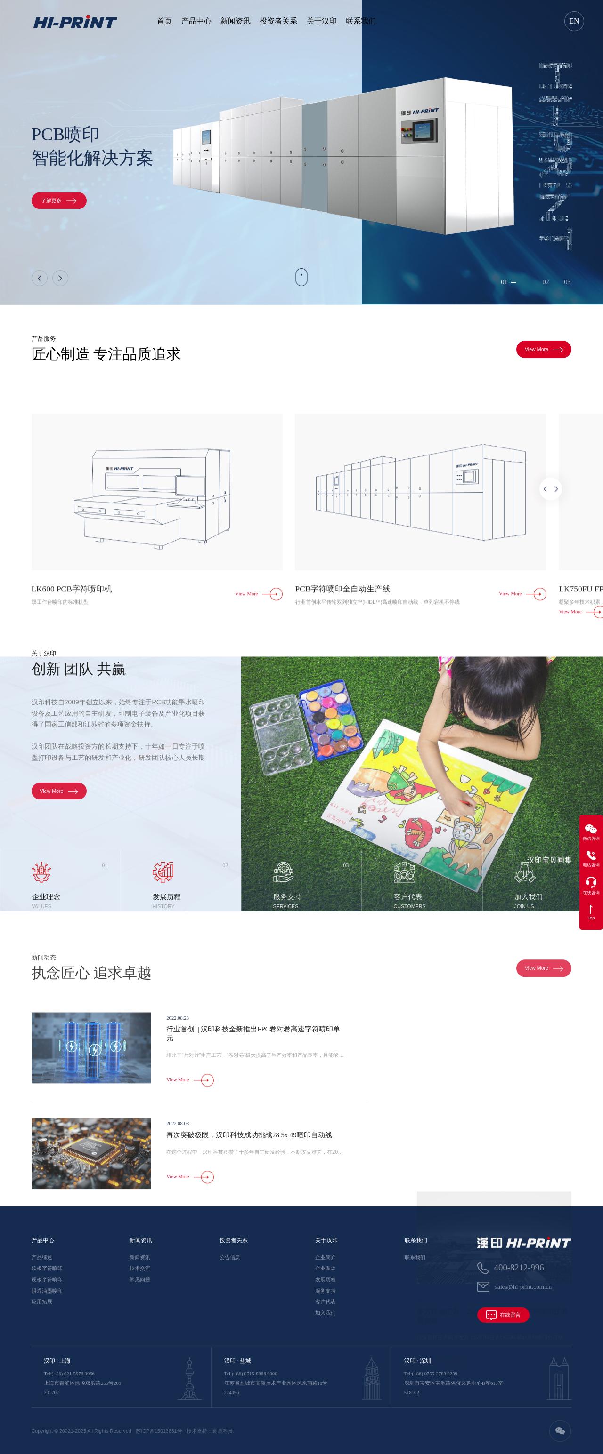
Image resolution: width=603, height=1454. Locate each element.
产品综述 (42, 1257)
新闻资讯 (235, 21)
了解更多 (59, 206)
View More (544, 352)
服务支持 (325, 1291)
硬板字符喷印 (47, 1279)
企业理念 (325, 1268)
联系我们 (361, 21)
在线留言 (503, 1315)
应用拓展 (42, 1301)
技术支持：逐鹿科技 (210, 1431)
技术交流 (140, 1268)
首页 (164, 21)
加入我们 (325, 1313)
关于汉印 (322, 21)
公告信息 (230, 1257)
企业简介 (325, 1257)
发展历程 (325, 1279)
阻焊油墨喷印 (47, 1291)
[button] (40, 278)
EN (574, 21)
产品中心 (196, 21)
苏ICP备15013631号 (159, 1431)
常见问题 (140, 1279)
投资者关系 (278, 21)
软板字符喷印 (47, 1268)
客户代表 (325, 1301)
